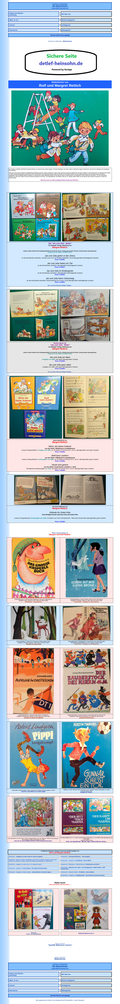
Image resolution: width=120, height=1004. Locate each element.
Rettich (63, 247)
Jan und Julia (58, 243)
